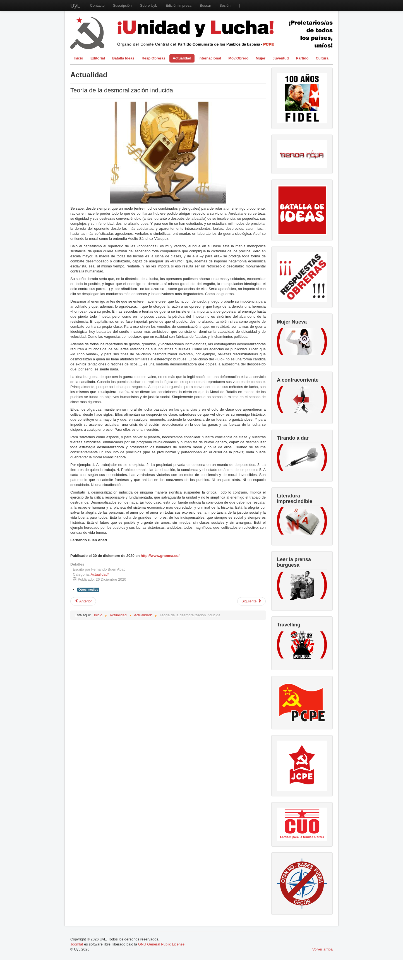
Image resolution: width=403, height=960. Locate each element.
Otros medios (88, 589)
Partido (302, 58)
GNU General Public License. (162, 944)
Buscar (205, 5)
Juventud (281, 58)
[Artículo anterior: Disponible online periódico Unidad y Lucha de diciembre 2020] (83, 601)
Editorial (97, 58)
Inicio (78, 58)
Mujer (260, 58)
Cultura (322, 58)
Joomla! (76, 944)
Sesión (225, 5)
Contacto (97, 5)
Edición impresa (178, 5)
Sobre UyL (148, 5)
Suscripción (122, 5)
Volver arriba (322, 949)
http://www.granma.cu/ (160, 556)
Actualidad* (100, 574)
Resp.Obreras (153, 58)
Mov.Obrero (238, 58)
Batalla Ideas (123, 58)
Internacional (209, 58)
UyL (75, 6)
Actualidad (182, 58)
